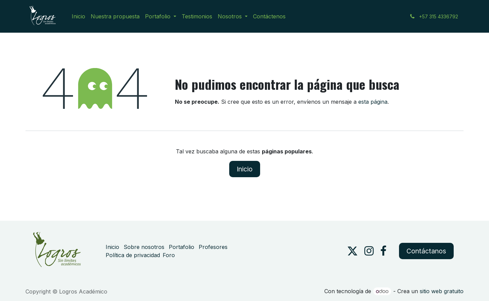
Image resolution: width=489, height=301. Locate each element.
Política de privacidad (133, 255)
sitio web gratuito (442, 291)
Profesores (213, 247)
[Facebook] (383, 251)
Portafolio (181, 247)
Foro (169, 255)
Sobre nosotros (144, 247)
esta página (372, 101)
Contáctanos (426, 251)
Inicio (245, 169)
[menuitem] (78, 16)
